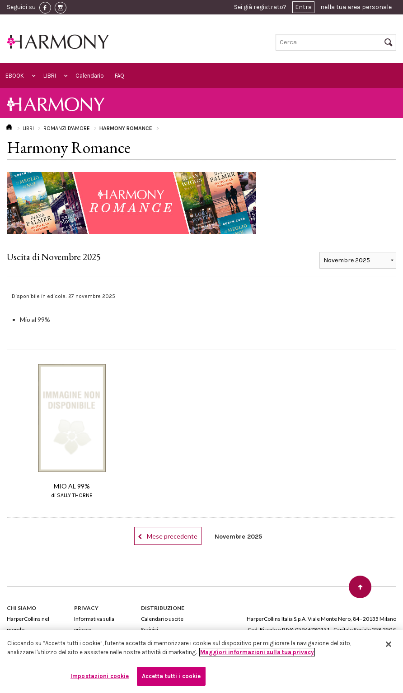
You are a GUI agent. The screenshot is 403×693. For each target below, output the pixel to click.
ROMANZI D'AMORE (66, 128)
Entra (303, 7)
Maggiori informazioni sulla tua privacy (257, 652)
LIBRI (49, 75)
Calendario (89, 75)
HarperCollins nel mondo (28, 624)
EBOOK (14, 75)
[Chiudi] (388, 644)
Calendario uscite (162, 618)
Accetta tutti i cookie (171, 676)
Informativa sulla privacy (94, 624)
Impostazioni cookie (99, 676)
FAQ (119, 75)
